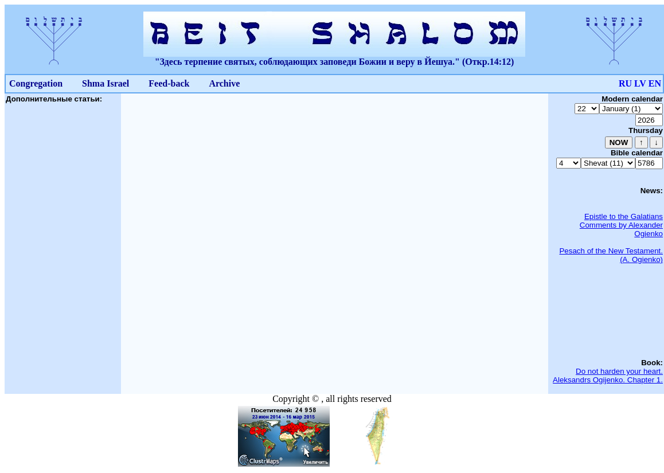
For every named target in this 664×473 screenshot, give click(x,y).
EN (655, 83)
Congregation (36, 83)
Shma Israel (105, 83)
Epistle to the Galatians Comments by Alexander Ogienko (621, 225)
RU (625, 83)
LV (640, 83)
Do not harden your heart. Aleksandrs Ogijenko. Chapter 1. (608, 375)
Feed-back (169, 83)
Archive (224, 83)
